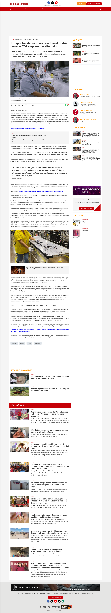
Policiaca (20, 9)
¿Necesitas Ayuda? (55, 597)
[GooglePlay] (63, 601)
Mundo (31, 9)
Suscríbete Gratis (86, 208)
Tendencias (67, 9)
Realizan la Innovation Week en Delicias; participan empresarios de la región (40, 191)
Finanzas (37, 9)
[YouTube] (56, 2)
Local (15, 9)
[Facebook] (48, 2)
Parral (29, 343)
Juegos (96, 9)
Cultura (60, 9)
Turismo (84, 9)
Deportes (90, 9)
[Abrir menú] (10, 9)
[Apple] (59, 601)
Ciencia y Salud (76, 9)
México (26, 9)
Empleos (14, 343)
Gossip (55, 9)
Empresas (37, 343)
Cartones (49, 9)
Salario (22, 343)
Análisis (43, 9)
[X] (52, 2)
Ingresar (81, 3)
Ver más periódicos (94, 3)
